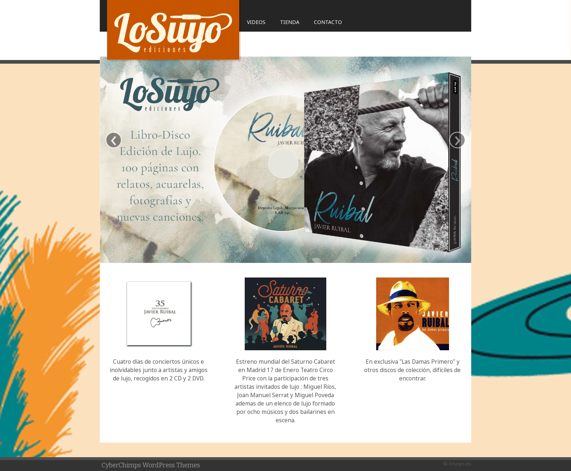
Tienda (289, 22)
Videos (256, 22)
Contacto (328, 22)
